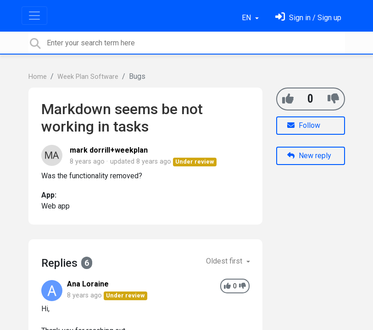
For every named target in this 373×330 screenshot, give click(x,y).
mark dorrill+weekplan (109, 150)
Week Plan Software (87, 77)
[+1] (288, 98)
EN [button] (247, 17)
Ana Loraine (88, 284)
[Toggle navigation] (34, 15)
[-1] (333, 98)
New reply (309, 155)
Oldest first (225, 261)
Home (37, 77)
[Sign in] (308, 17)
